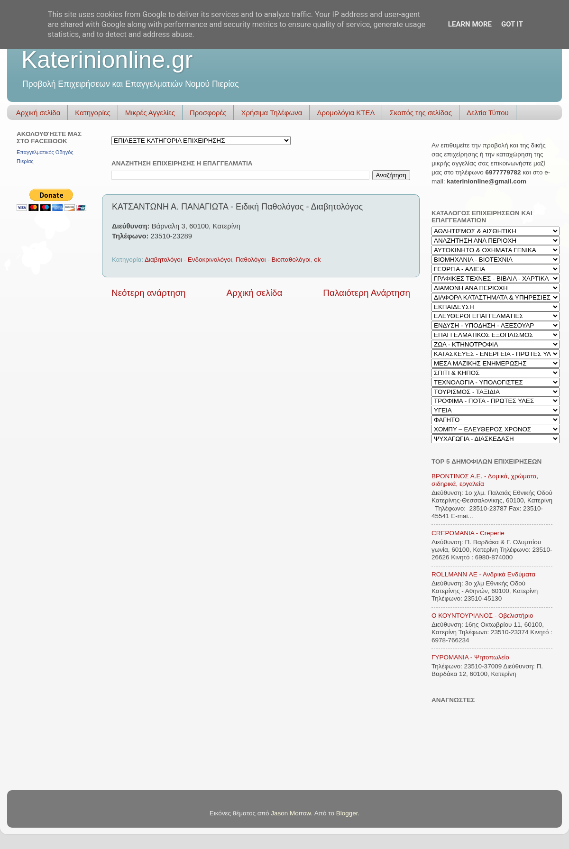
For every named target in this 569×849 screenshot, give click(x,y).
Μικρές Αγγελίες (150, 113)
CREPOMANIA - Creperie (468, 533)
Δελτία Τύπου (488, 113)
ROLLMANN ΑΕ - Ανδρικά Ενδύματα (483, 574)
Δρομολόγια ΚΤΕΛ (346, 113)
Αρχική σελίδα (38, 113)
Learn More (470, 24)
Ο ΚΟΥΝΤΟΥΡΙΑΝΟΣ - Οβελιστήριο (482, 615)
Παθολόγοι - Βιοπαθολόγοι (273, 259)
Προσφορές (208, 113)
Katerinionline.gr (107, 59)
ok (317, 259)
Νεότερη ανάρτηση (148, 293)
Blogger (347, 813)
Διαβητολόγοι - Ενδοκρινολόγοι (188, 259)
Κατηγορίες (92, 113)
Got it (512, 24)
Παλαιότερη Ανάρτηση (366, 293)
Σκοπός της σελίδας (420, 113)
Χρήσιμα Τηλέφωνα (271, 113)
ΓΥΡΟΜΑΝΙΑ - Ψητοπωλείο (470, 657)
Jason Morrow (291, 813)
